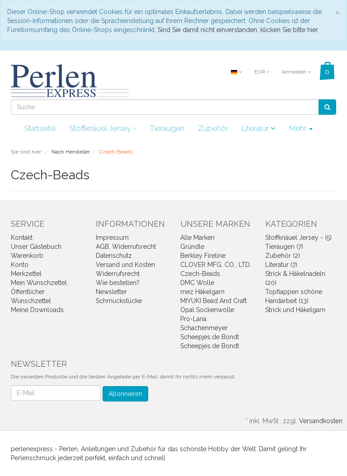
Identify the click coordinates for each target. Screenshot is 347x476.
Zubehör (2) (282, 255)
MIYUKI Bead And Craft (213, 300)
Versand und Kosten (125, 264)
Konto (19, 264)
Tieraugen (167, 128)
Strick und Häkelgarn (295, 309)
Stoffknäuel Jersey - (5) (298, 237)
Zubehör (213, 128)
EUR (261, 72)
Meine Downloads (37, 309)
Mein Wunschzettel (39, 282)
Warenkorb (27, 255)
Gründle (192, 246)
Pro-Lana (193, 318)
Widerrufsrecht (118, 273)
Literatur (259, 128)
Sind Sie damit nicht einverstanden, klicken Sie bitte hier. (238, 29)
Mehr (301, 128)
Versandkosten (320, 421)
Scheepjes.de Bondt (209, 337)
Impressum (112, 237)
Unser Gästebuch (36, 246)
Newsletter (111, 291)
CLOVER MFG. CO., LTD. (215, 264)
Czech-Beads (200, 273)
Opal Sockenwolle (207, 309)
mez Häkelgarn (202, 291)
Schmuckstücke (119, 300)
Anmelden (296, 72)
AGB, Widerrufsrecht (126, 246)
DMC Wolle (197, 282)
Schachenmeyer (204, 327)
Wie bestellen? (118, 282)
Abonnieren (125, 393)
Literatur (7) (281, 264)
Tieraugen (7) (284, 246)
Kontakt (22, 237)
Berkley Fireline (202, 255)
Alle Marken (197, 237)
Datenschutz (114, 255)
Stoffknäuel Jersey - (102, 128)
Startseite (40, 128)
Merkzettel (26, 273)
